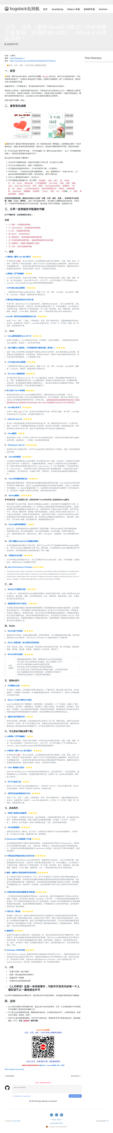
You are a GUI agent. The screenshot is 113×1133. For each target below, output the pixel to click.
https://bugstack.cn (17, 58)
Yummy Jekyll (16, 1121)
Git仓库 (54, 1119)
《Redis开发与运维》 (15, 654)
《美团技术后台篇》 (16, 555)
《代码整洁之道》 (14, 686)
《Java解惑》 (12, 433)
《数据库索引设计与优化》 (17, 604)
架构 (91, 2)
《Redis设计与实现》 (15, 631)
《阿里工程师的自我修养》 (17, 813)
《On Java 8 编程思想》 (16, 374)
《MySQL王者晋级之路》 (17, 589)
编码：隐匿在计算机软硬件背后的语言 (22, 873)
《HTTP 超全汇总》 (14, 782)
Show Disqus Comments (14, 1069)
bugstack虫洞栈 (22, 9)
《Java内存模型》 (15, 457)
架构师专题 (89, 9)
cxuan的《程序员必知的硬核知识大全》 (21, 316)
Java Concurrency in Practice (20, 567)
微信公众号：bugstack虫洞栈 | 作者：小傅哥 (52, 1065)
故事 (96, 2)
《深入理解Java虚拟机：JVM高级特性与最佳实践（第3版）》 (31, 348)
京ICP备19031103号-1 (56, 1123)
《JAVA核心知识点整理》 (16, 288)
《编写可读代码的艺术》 (16, 717)
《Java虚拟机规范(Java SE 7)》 (19, 336)
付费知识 (79, 2)
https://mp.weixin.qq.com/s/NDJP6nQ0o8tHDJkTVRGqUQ (33, 61)
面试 (86, 2)
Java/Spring (57, 9)
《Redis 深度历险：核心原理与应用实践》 (23, 643)
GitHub (65, 2)
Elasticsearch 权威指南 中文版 (19, 839)
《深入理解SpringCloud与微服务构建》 (23, 541)
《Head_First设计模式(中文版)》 (20, 700)
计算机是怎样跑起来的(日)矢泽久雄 (19, 300)
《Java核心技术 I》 (14, 407)
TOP (107, 1121)
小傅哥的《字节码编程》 (15, 274)
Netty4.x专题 (73, 9)
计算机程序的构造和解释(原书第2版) (21, 892)
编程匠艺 (10, 931)
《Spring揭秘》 (14, 495)
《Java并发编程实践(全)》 (18, 479)
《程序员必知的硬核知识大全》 (19, 793)
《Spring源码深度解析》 (17, 524)
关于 (106, 2)
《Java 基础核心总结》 (16, 767)
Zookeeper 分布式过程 (16, 950)
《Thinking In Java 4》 (16, 445)
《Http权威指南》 (14, 827)
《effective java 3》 (15, 419)
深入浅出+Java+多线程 (16, 390)
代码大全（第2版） (14, 911)
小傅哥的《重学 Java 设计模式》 (19, 257)
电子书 (72, 2)
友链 (101, 2)
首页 (45, 9)
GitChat (59, 1119)
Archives (103, 9)
